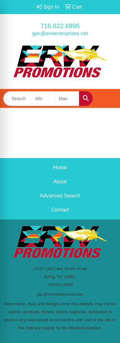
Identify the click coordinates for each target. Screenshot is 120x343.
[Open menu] (107, 98)
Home (60, 167)
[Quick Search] (17, 98)
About (60, 181)
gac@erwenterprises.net (60, 33)
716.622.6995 (59, 25)
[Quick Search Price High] (67, 98)
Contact (60, 209)
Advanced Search (60, 195)
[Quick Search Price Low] (44, 98)
